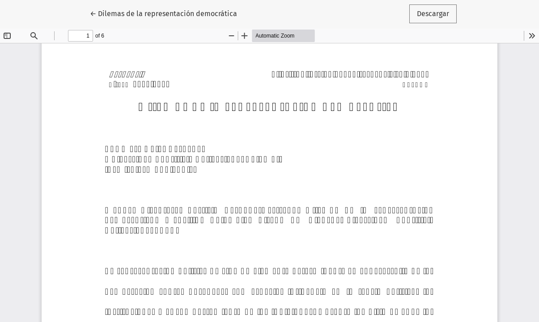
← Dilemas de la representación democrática (163, 13)
